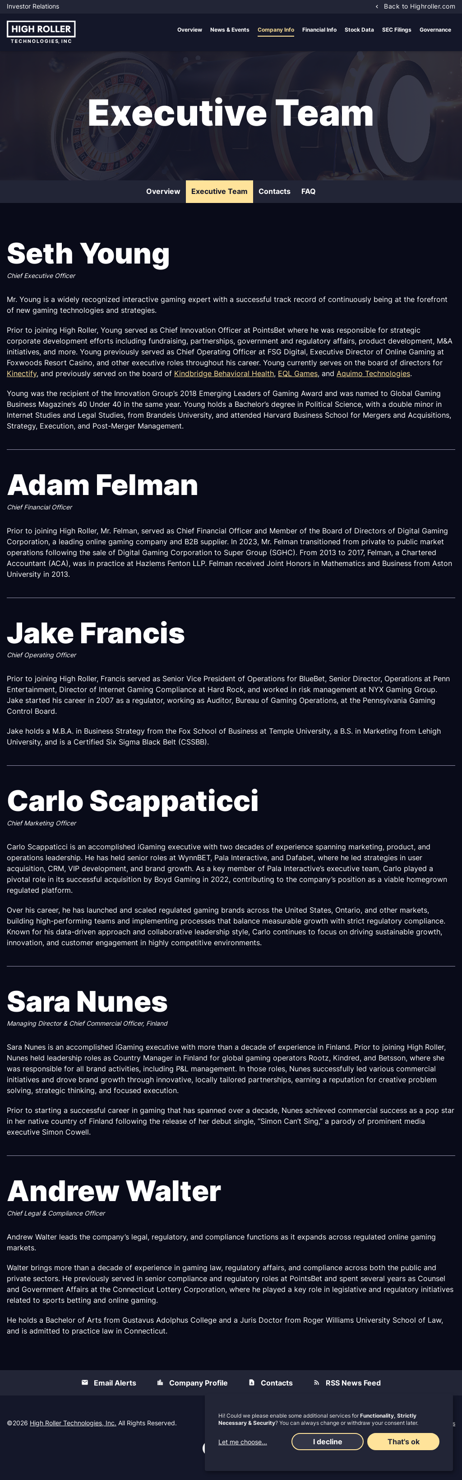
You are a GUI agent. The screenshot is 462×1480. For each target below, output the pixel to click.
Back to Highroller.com (419, 6)
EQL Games (298, 379)
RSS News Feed (353, 1388)
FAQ (308, 197)
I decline (327, 1441)
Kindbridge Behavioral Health (224, 379)
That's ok (404, 1441)
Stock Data (359, 29)
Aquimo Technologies (373, 379)
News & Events (229, 29)
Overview (189, 29)
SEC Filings (396, 29)
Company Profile (198, 1388)
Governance (435, 29)
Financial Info (319, 29)
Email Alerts (115, 1388)
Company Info (276, 29)
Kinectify (22, 379)
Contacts (275, 197)
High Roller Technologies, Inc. (73, 1429)
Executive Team (219, 197)
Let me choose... (242, 1442)
